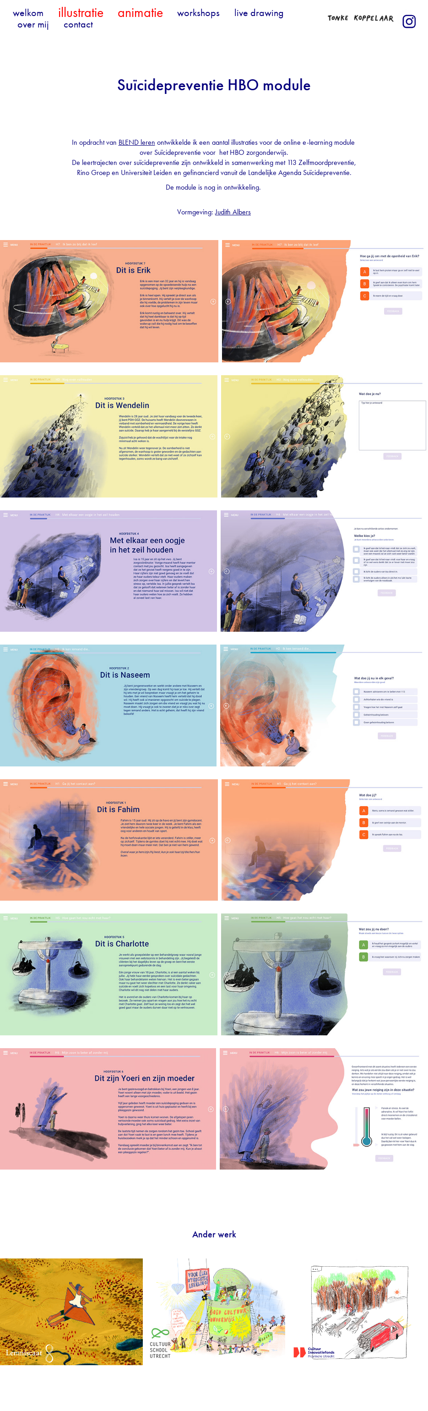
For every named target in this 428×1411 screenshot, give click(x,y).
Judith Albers (233, 212)
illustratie (80, 12)
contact (78, 24)
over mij (33, 24)
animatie (140, 12)
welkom (28, 13)
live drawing (259, 13)
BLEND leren (137, 142)
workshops (198, 13)
